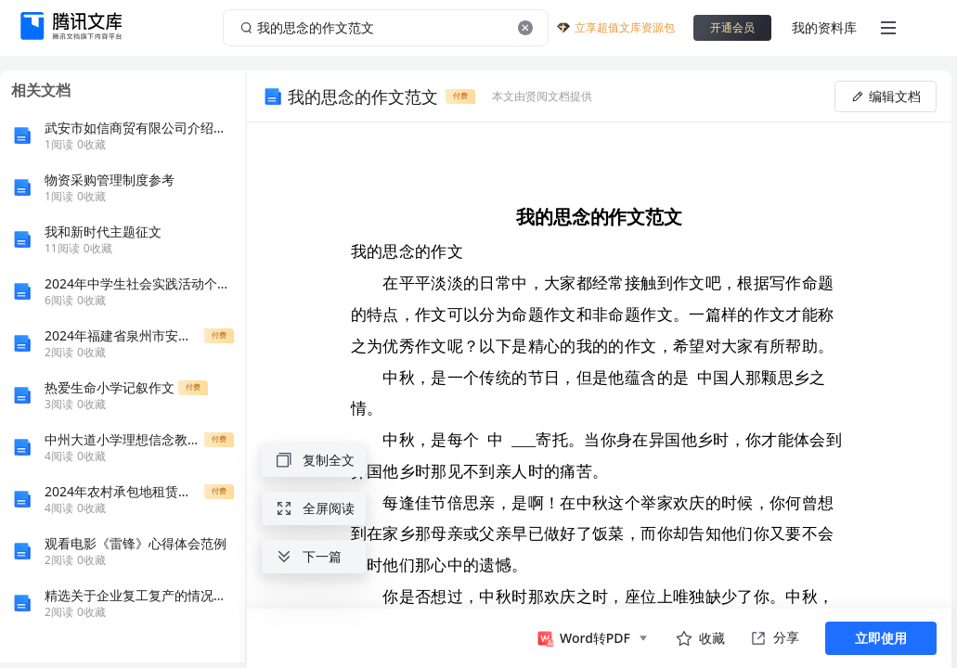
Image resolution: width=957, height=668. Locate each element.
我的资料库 (824, 27)
